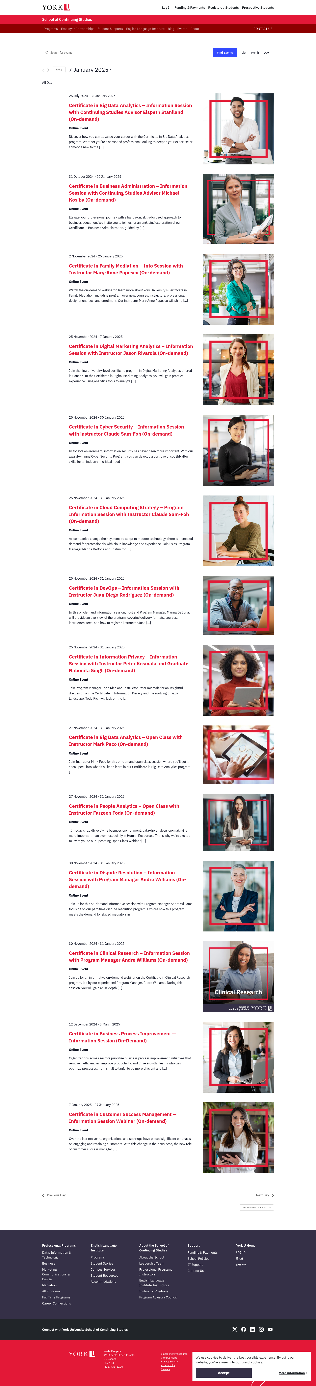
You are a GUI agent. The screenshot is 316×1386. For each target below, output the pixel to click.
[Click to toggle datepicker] (90, 70)
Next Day (265, 1195)
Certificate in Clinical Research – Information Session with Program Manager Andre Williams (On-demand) (129, 956)
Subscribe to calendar (254, 1207)
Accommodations (103, 1281)
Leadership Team (151, 1263)
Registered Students (223, 7)
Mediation (49, 1285)
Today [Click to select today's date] (59, 69)
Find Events (225, 52)
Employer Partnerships (77, 29)
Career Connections (56, 1303)
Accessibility (168, 1365)
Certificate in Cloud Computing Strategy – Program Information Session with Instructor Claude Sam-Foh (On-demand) (129, 514)
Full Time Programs (56, 1297)
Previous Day (54, 1195)
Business (48, 1263)
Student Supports (110, 29)
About (194, 29)
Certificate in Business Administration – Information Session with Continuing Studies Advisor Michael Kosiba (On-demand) (128, 193)
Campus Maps (169, 1357)
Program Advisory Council (158, 1297)
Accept (224, 1372)
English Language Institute (145, 29)
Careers (165, 1369)
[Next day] (48, 70)
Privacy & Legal (169, 1361)
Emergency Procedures (174, 1354)
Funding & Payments (190, 7)
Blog (171, 29)
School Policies (198, 1258)
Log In (166, 7)
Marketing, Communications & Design (56, 1274)
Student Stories (102, 1263)
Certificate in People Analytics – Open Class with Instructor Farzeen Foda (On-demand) (124, 809)
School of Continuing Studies (67, 19)
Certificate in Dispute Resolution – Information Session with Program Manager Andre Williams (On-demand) (127, 879)
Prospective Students (258, 7)
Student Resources (104, 1275)
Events (182, 29)
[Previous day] (43, 70)
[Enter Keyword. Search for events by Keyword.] (127, 52)
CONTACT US (263, 29)
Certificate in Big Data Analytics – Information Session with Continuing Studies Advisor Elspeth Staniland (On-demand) (130, 112)
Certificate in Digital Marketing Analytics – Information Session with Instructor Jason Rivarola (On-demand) (131, 349)
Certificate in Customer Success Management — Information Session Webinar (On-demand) (123, 1117)
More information (292, 1373)
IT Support (195, 1265)
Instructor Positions (153, 1291)
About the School (151, 1257)
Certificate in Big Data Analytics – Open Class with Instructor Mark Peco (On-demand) (126, 740)
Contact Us (196, 1271)
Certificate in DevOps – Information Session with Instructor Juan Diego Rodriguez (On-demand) (124, 591)
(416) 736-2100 (113, 1366)
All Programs (51, 1291)
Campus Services (103, 1269)
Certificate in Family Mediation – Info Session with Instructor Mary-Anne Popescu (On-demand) (126, 269)
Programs (51, 29)
